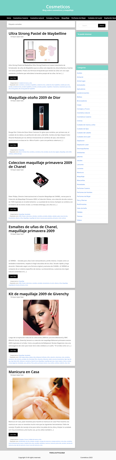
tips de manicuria (21, 445)
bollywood (38, 357)
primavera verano (42, 363)
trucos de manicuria (34, 445)
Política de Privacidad (57, 453)
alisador (32, 441)
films (36, 359)
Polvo (32, 363)
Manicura (80, 172)
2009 (20, 216)
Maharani (22, 361)
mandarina (28, 361)
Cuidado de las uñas (29, 443)
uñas (66, 363)
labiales (50, 216)
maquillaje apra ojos (49, 361)
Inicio (9, 18)
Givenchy (40, 359)
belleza (27, 357)
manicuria (53, 443)
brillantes (44, 357)
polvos (36, 363)
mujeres (60, 361)
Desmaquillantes (83, 149)
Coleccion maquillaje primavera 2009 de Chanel (40, 164)
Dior (42, 152)
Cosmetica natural (37, 18)
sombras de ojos (18, 154)
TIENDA (79, 212)
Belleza (79, 97)
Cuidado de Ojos (83, 129)
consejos (37, 441)
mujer (56, 361)
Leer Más (13, 78)
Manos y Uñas (19, 218)
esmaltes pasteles (41, 87)
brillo (48, 357)
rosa (49, 363)
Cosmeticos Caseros (20, 18)
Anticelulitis (81, 85)
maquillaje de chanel (34, 218)
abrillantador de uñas (24, 441)
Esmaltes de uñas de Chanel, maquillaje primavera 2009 (33, 228)
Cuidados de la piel (95, 18)
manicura (47, 443)
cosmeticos (22, 85)
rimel (59, 218)
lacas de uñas (64, 216)
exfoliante (42, 443)
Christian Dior (25, 152)
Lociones (80, 168)
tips (15, 445)
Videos (79, 220)
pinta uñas (58, 443)
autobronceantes (83, 93)
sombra (52, 363)
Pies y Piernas (82, 200)
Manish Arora (34, 361)
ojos (25, 363)
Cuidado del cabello (84, 133)
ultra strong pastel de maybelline (26, 88)
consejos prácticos (55, 441)
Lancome (54, 359)
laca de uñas (52, 152)
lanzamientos (12, 218)
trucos (27, 445)
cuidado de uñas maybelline (53, 85)
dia (15, 359)
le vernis (52, 283)
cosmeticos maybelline (30, 85)
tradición (62, 363)
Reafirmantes (82, 204)
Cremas (79, 121)
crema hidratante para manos (16, 443)
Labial (50, 359)
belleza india (32, 357)
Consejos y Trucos (52, 18)
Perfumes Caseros (83, 188)
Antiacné (80, 77)
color (63, 357)
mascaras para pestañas (46, 218)
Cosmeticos (58, 6)
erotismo (19, 359)
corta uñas (63, 441)
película (28, 363)
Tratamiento (56, 87)
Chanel (23, 216)
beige (23, 357)
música (65, 361)
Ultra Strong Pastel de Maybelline (37, 33)
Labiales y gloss (56, 216)
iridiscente (45, 359)
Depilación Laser (83, 145)
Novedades (27, 214)
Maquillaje (65, 18)
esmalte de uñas (17, 87)
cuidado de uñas (41, 85)
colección (52, 357)
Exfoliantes (81, 153)
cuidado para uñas (65, 85)
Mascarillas (81, 180)
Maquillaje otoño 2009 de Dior (34, 97)
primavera (55, 218)
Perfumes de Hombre (84, 192)
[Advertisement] (92, 50)
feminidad (31, 359)
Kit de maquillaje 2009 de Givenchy (39, 293)
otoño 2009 (68, 152)
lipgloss (57, 152)
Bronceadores (82, 101)
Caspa (79, 105)
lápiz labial (14, 361)
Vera (69, 363)
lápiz (66, 359)
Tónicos (79, 216)
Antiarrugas (81, 81)
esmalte (11, 87)
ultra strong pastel (13, 88)
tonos (26, 285)
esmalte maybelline (27, 87)
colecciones (29, 216)
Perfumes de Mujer (79, 18)
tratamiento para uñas (65, 87)
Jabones (80, 157)
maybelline (49, 87)
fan (28, 359)
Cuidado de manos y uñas (25, 83)
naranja (69, 361)
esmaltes (34, 87)
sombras (11, 154)
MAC (18, 361)
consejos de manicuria (45, 441)
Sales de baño (82, 208)
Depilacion (80, 141)
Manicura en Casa (24, 371)
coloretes (34, 216)
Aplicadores (81, 89)
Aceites (79, 73)
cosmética (32, 152)
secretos (64, 443)
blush (20, 152)
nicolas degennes (13, 363)
